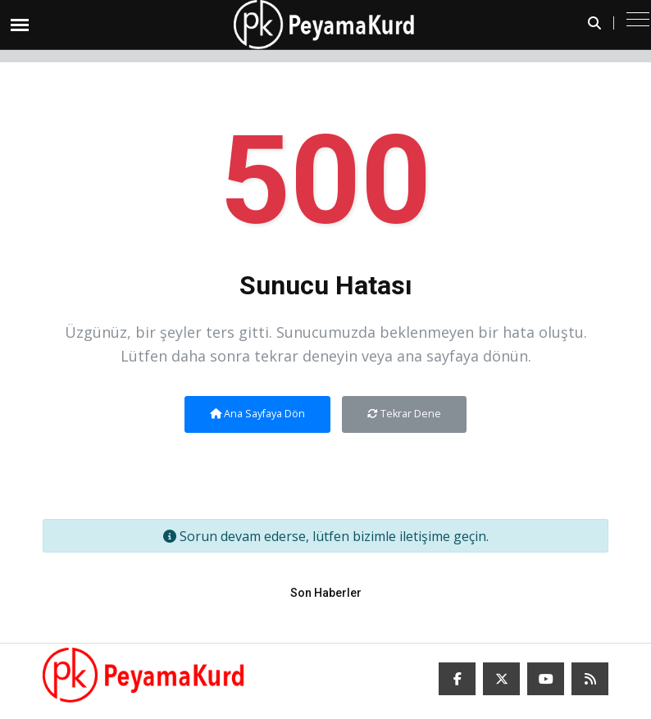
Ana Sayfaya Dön (257, 414)
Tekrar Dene (404, 414)
